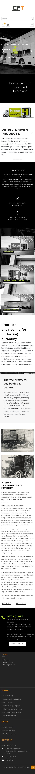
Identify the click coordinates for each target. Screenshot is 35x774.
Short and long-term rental (12, 710)
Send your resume (9, 735)
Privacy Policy (8, 664)
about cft (6, 605)
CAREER (5, 723)
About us (6, 661)
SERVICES (5, 692)
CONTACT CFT (7, 741)
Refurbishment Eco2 (10, 704)
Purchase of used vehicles (12, 714)
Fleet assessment (9, 717)
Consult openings (9, 732)
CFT (3, 656)
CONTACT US (21, 605)
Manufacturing (8, 697)
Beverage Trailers (9, 666)
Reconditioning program (11, 707)
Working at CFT (8, 729)
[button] (1, 51)
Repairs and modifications (12, 701)
